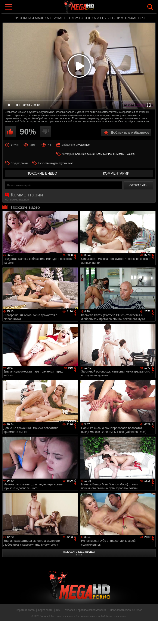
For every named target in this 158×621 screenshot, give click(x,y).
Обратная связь (25, 610)
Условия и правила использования (85, 610)
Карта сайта (45, 610)
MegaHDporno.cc (88, 7)
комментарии (116, 173)
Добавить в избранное (130, 132)
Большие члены (105, 154)
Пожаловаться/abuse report (126, 610)
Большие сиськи (85, 154)
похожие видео (42, 173)
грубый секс (66, 163)
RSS (59, 610)
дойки (24, 163)
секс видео (51, 163)
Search (150, 7)
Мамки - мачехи (126, 154)
